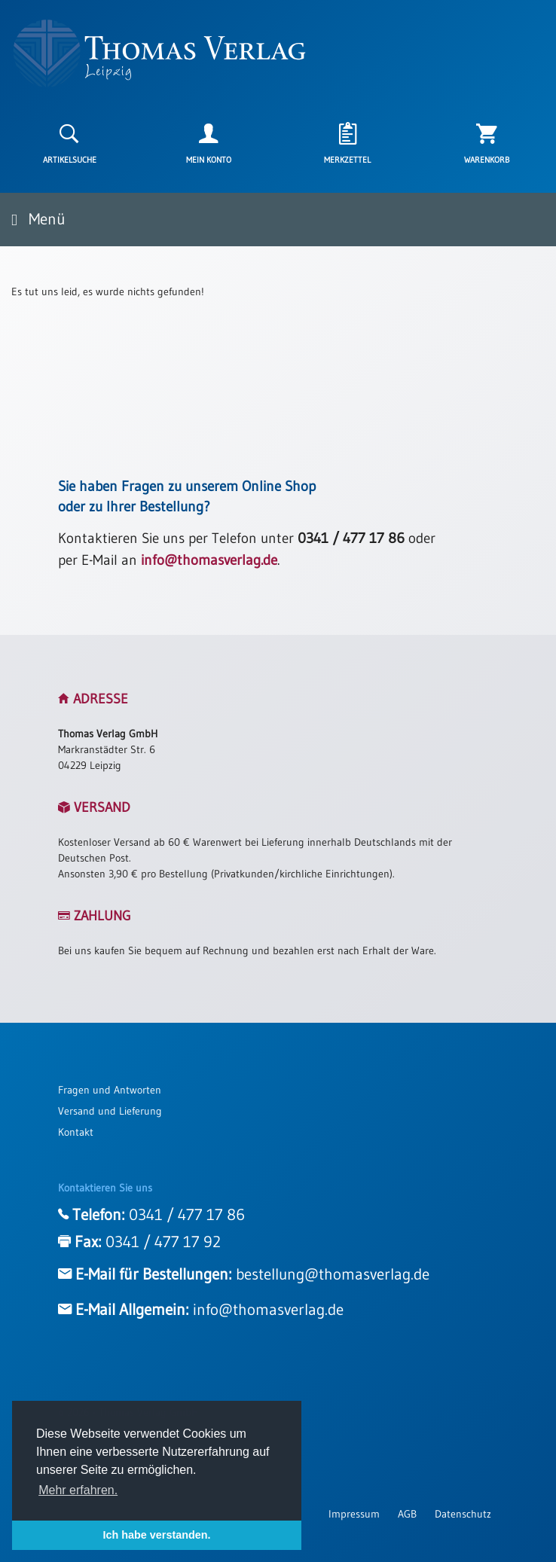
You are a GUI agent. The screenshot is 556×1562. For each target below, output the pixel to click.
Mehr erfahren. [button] (78, 1490)
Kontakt (75, 1132)
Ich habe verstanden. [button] (156, 1535)
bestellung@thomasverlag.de (332, 1274)
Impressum (354, 1514)
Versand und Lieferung (110, 1111)
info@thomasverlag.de (209, 560)
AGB (407, 1514)
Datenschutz (463, 1514)
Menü (38, 219)
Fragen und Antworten (109, 1090)
